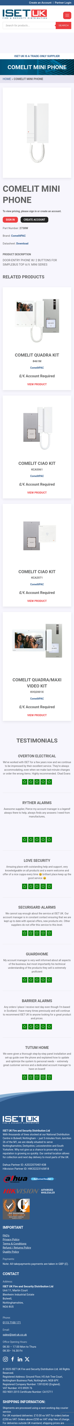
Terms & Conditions (14, 1222)
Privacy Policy (11, 1217)
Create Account (34, 198)
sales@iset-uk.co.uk (15, 1313)
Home (7, 57)
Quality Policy (11, 1230)
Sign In (10, 198)
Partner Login (63, 2)
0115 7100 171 (12, 1301)
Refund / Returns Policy (17, 1226)
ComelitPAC (18, 214)
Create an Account (40, 2)
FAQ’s (6, 1214)
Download (22, 221)
